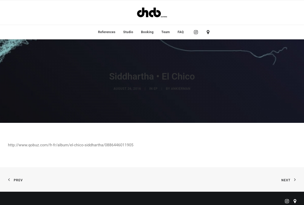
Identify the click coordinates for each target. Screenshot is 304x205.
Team (166, 32)
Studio (128, 32)
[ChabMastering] (152, 12)
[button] (197, 32)
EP (156, 87)
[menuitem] (107, 32)
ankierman (180, 87)
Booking (147, 32)
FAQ (181, 32)
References (107, 32)
